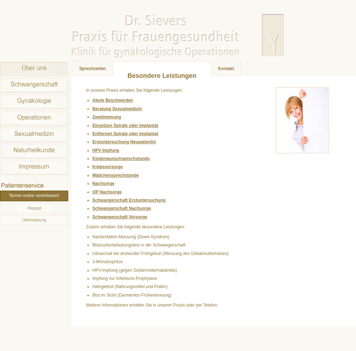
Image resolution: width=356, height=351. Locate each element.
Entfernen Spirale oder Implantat (125, 133)
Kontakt (226, 68)
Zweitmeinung (106, 117)
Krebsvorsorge (107, 166)
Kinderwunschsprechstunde (121, 158)
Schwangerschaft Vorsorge (119, 216)
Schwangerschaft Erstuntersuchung (129, 200)
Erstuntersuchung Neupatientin (124, 141)
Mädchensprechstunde (115, 175)
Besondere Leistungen (162, 75)
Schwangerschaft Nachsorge (121, 208)
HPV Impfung (105, 150)
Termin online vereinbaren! (34, 195)
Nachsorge (103, 183)
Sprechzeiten (92, 68)
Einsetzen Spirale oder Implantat (125, 125)
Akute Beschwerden (112, 100)
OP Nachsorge (107, 192)
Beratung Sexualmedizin (117, 108)
